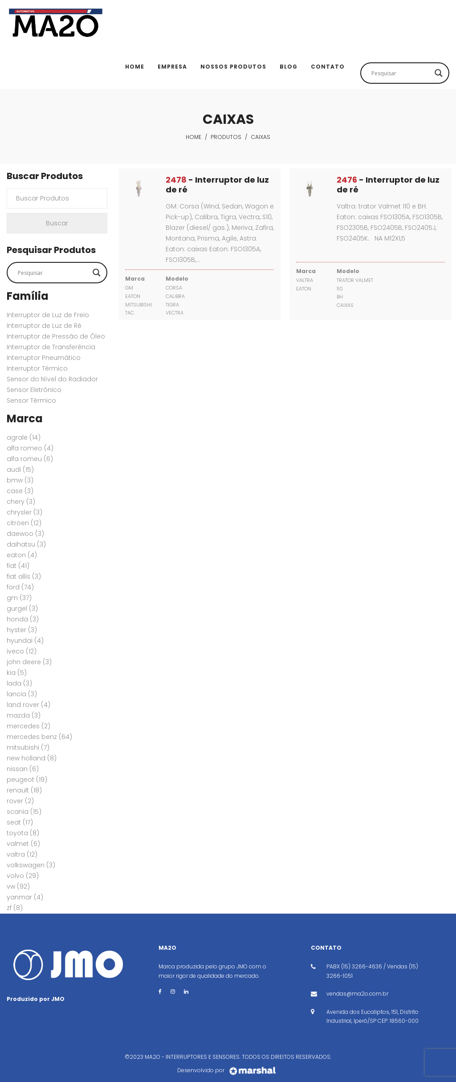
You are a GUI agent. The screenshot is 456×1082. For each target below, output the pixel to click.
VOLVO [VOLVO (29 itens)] (23, 875)
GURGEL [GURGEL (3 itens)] (22, 608)
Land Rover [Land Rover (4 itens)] (28, 704)
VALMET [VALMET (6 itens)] (23, 843)
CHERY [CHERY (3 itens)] (21, 501)
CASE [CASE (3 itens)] (20, 490)
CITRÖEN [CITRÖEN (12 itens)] (24, 523)
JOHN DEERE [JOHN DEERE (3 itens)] (29, 661)
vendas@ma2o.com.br (357, 993)
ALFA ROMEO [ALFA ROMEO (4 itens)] (30, 448)
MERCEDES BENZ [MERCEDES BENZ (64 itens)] (39, 736)
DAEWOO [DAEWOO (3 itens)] (25, 533)
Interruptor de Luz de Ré (44, 325)
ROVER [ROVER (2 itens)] (20, 800)
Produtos (226, 137)
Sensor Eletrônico (34, 389)
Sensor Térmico (31, 400)
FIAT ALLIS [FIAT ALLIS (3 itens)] (24, 576)
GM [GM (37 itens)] (19, 597)
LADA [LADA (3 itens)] (19, 683)
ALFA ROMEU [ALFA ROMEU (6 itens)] (30, 458)
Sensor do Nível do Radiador (52, 379)
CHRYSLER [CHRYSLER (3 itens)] (24, 512)
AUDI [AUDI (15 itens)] (20, 469)
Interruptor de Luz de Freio (48, 314)
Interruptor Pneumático (44, 357)
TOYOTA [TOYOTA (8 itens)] (23, 833)
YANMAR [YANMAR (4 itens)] (25, 897)
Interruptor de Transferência (51, 347)
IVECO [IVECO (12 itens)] (22, 651)
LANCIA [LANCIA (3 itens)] (22, 694)
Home (193, 137)
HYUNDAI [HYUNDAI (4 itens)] (25, 640)
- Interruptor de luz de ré (217, 184)
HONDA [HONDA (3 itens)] (23, 619)
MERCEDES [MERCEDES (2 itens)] (28, 726)
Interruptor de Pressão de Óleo (56, 336)
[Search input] (400, 73)
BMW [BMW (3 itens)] (20, 480)
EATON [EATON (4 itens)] (22, 555)
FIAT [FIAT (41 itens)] (18, 565)
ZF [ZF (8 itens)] (15, 907)
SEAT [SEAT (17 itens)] (20, 822)
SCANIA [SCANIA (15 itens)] (24, 811)
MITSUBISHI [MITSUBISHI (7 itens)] (28, 747)
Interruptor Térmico (37, 368)
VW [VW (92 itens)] (18, 886)
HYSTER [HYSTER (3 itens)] (22, 629)
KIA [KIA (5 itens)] (17, 672)
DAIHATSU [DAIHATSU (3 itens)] (26, 544)
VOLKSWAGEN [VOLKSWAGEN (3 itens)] (31, 865)
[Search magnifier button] (438, 73)
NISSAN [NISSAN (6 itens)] (23, 768)
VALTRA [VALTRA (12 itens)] (22, 854)
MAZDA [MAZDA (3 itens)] (24, 715)
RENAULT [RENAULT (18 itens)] (24, 790)
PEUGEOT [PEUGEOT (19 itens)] (27, 779)
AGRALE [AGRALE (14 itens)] (24, 437)
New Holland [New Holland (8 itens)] (32, 758)
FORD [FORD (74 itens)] (20, 587)
